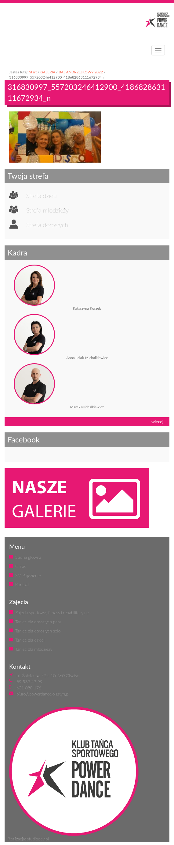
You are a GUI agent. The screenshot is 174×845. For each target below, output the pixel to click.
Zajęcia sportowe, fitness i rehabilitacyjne (52, 612)
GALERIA (47, 72)
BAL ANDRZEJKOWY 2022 (81, 72)
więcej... (158, 421)
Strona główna (28, 557)
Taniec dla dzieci (30, 640)
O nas (20, 566)
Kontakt (22, 584)
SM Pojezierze (28, 575)
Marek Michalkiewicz (87, 407)
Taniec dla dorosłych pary (38, 621)
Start (33, 72)
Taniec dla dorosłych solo (37, 630)
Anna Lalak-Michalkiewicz (87, 357)
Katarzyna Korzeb (87, 308)
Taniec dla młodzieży (33, 649)
